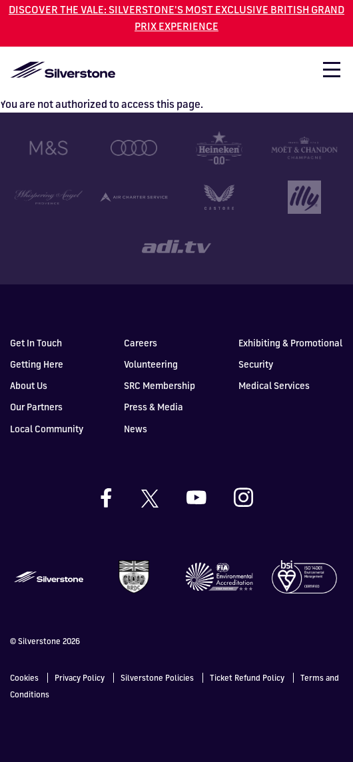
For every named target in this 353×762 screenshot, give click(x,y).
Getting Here (36, 364)
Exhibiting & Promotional (290, 342)
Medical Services (274, 385)
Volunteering (151, 364)
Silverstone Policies (157, 678)
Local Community (46, 428)
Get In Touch (36, 342)
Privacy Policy (80, 678)
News (135, 428)
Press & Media (153, 406)
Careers (140, 342)
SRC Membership (159, 385)
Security (255, 364)
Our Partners (36, 406)
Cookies (24, 678)
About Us (28, 385)
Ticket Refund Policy (247, 678)
